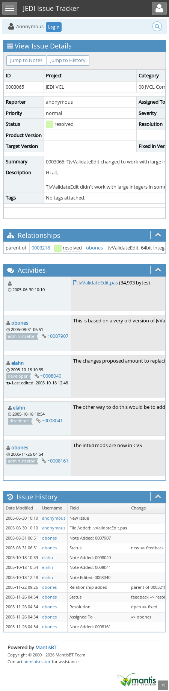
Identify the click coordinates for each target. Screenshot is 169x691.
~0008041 (52, 420)
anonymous (53, 518)
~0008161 (57, 460)
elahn (17, 363)
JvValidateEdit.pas (98, 282)
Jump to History (68, 60)
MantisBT (45, 647)
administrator (37, 661)
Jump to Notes (26, 60)
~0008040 (50, 375)
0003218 (41, 247)
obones (94, 247)
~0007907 (57, 336)
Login (53, 27)
